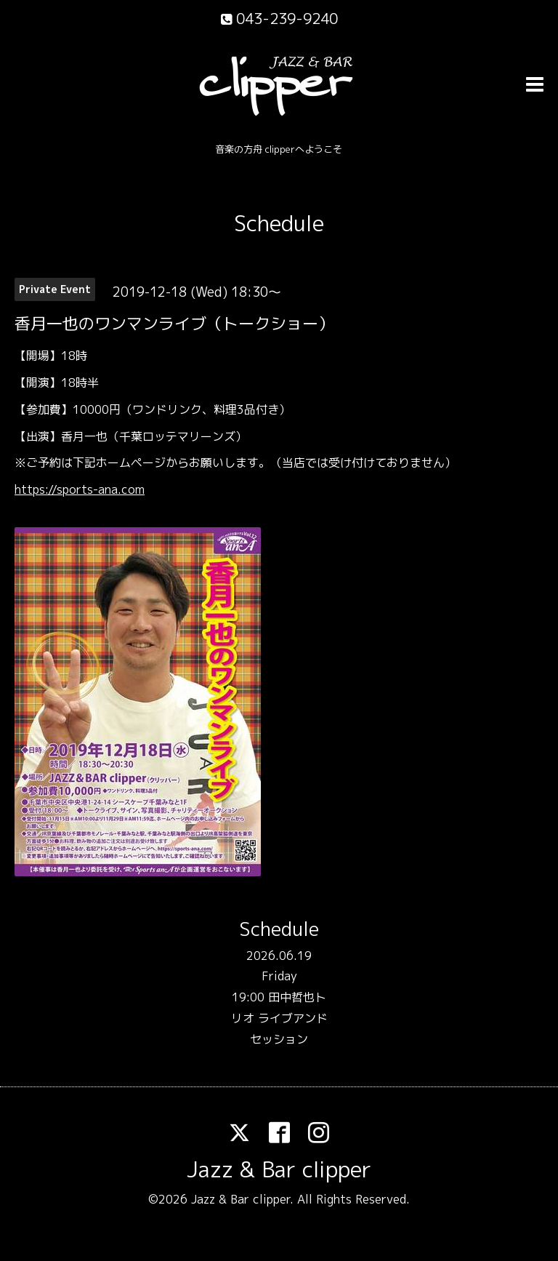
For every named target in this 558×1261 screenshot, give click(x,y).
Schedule (279, 223)
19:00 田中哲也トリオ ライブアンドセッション (279, 1018)
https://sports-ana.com (80, 489)
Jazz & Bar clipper (279, 1169)
